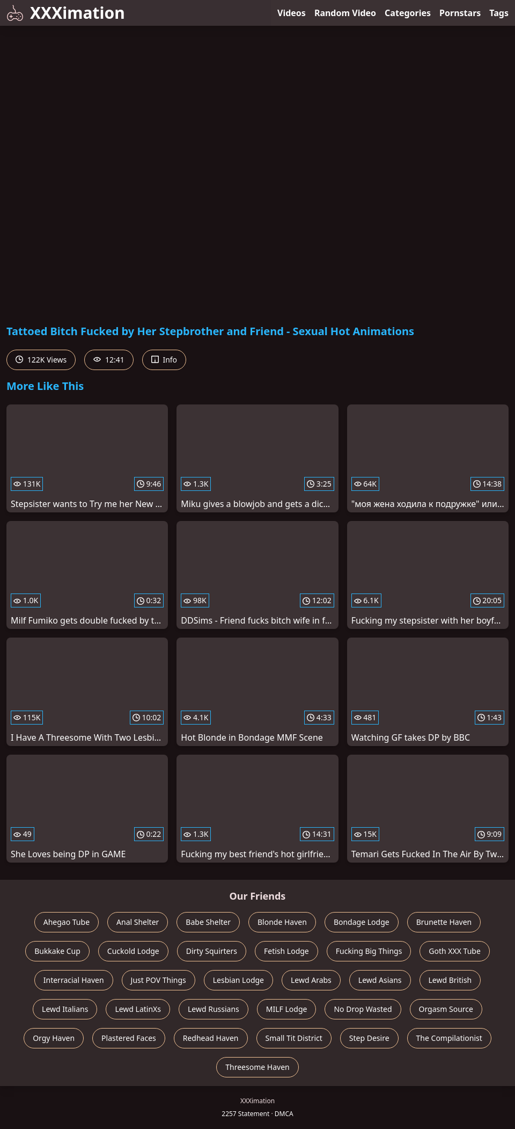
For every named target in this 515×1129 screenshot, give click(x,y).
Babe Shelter (208, 922)
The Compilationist (449, 1038)
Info (164, 359)
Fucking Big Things (369, 951)
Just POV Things (158, 980)
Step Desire (369, 1038)
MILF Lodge (286, 1009)
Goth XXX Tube (455, 951)
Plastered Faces (128, 1038)
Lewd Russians (213, 1009)
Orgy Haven (54, 1038)
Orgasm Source (446, 1009)
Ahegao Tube (66, 922)
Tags (499, 13)
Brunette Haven (444, 922)
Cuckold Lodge (133, 951)
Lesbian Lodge (238, 980)
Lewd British (450, 980)
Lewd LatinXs (138, 1009)
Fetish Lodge (286, 951)
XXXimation (65, 13)
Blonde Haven (282, 922)
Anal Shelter (137, 922)
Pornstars (460, 13)
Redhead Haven (211, 1038)
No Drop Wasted (363, 1009)
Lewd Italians (65, 1009)
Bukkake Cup (57, 951)
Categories (408, 13)
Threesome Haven (257, 1067)
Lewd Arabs (311, 980)
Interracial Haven (73, 980)
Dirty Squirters (211, 951)
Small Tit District (294, 1038)
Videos (291, 13)
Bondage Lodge (361, 922)
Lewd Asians (380, 980)
